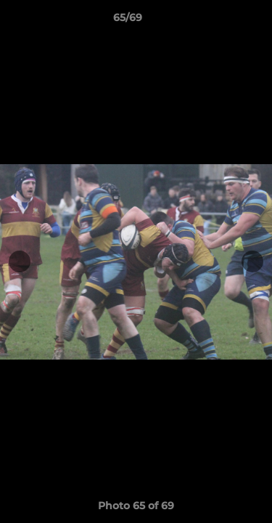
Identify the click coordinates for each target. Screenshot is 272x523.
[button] (219, 21)
